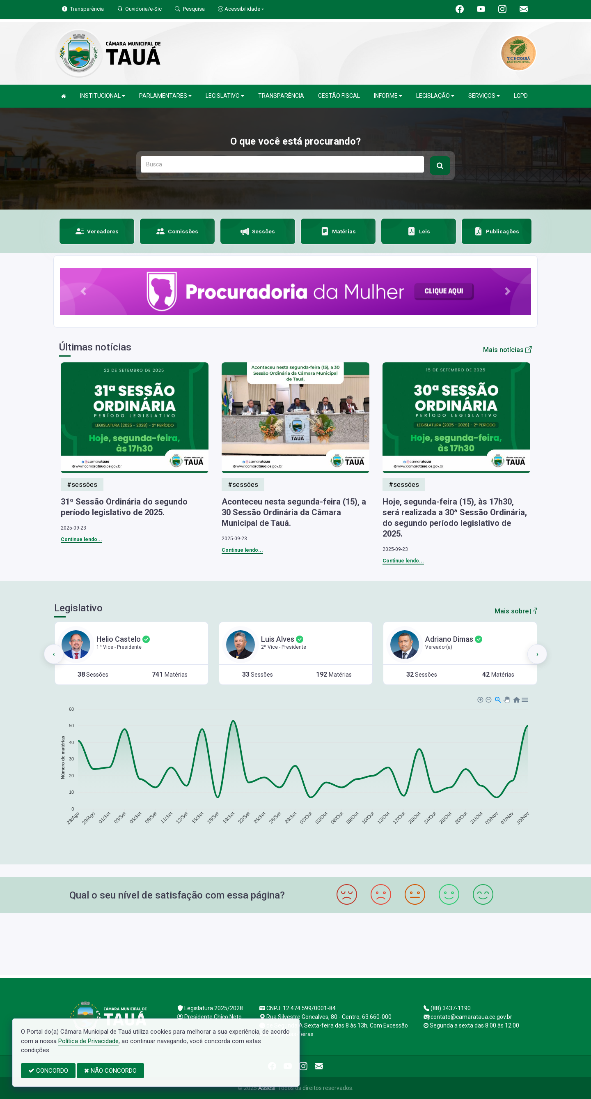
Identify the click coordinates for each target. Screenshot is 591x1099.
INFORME (388, 96)
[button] (83, 291)
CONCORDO (48, 1070)
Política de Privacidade (88, 1041)
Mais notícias (507, 350)
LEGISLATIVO (225, 96)
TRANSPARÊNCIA (281, 95)
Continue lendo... (81, 539)
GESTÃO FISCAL (339, 95)
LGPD (521, 95)
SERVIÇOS (484, 96)
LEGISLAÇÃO (435, 96)
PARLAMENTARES (165, 96)
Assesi (266, 1088)
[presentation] (54, 654)
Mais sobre (516, 611)
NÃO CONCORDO (110, 1070)
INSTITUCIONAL (102, 96)
